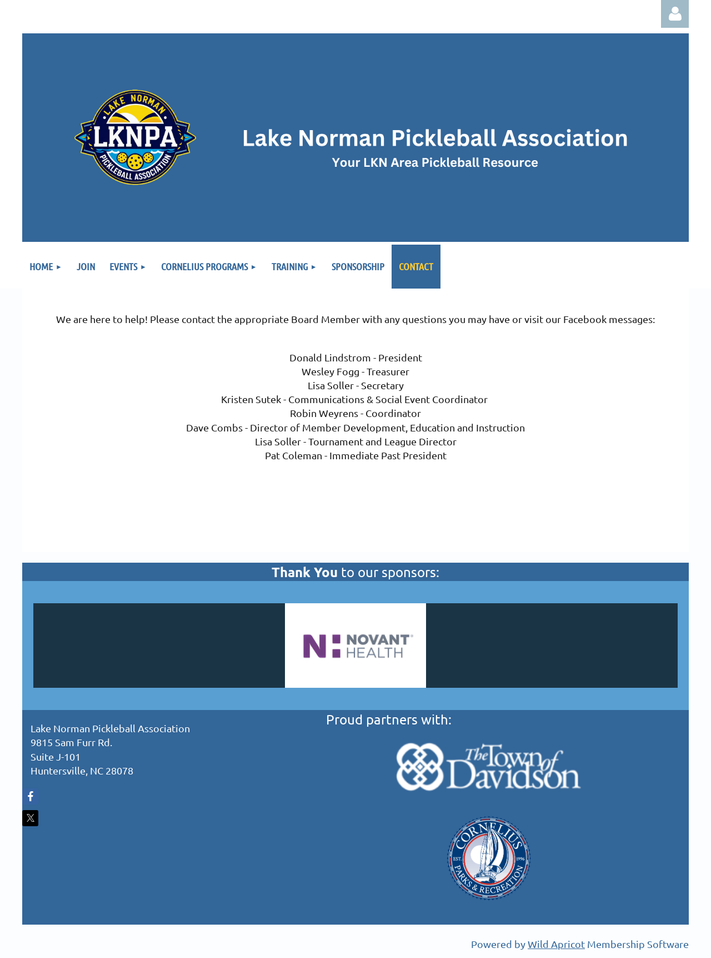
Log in (675, 14)
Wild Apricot (556, 944)
